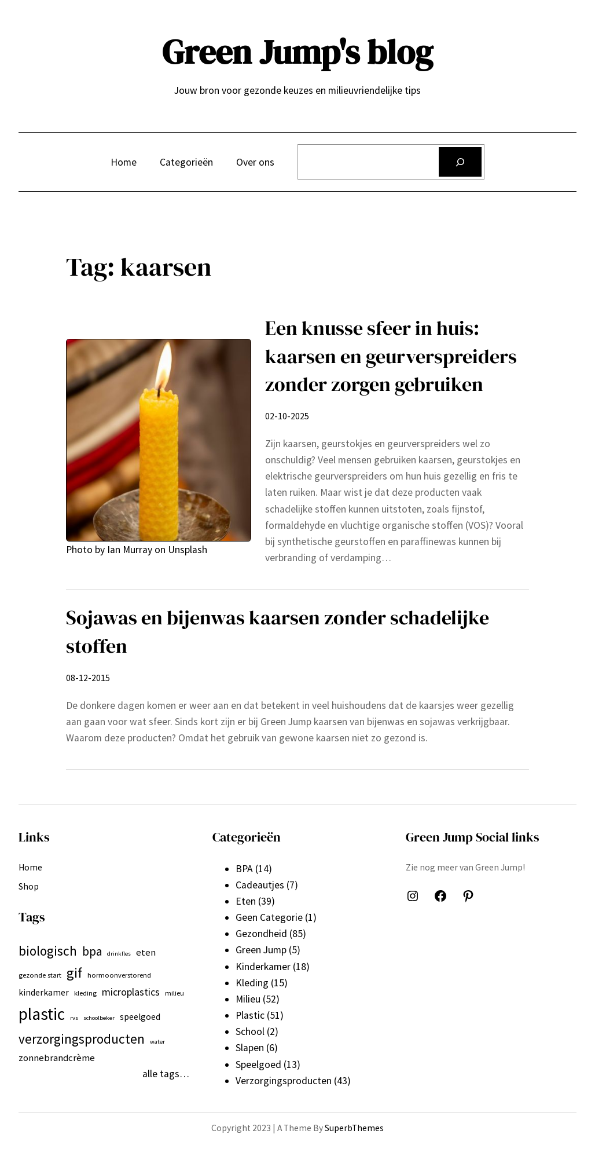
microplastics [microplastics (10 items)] (131, 991)
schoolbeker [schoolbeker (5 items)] (99, 1018)
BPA (244, 868)
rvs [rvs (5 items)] (74, 1018)
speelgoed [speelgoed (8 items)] (140, 1016)
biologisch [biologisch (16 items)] (48, 950)
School (250, 1031)
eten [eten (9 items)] (146, 952)
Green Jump (261, 949)
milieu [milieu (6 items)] (174, 993)
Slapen (250, 1047)
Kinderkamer (263, 966)
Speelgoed (258, 1064)
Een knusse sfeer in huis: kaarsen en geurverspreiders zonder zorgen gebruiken (391, 355)
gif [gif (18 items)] (74, 973)
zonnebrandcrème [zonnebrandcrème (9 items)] (57, 1057)
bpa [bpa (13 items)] (92, 951)
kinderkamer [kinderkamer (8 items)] (44, 992)
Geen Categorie (269, 917)
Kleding (252, 982)
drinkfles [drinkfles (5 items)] (119, 953)
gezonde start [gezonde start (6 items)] (40, 975)
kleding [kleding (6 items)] (85, 993)
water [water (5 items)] (157, 1041)
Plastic (250, 1015)
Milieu (248, 999)
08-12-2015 (88, 677)
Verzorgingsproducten (284, 1080)
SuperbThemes (354, 1127)
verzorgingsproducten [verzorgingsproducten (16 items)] (82, 1038)
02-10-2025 (287, 416)
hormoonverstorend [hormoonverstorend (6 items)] (119, 975)
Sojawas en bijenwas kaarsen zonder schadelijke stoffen (277, 631)
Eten (246, 901)
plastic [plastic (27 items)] (42, 1014)
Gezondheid (261, 933)
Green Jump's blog (297, 52)
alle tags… (165, 1073)
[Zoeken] (460, 162)
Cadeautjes (260, 885)
